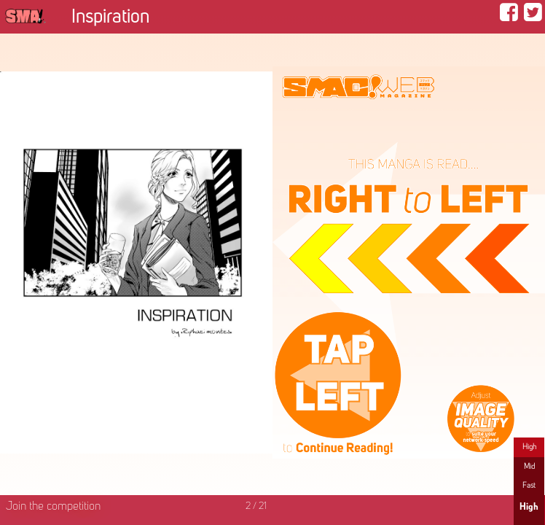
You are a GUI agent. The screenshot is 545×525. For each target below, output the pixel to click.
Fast (529, 485)
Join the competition (53, 507)
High (529, 447)
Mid (529, 466)
